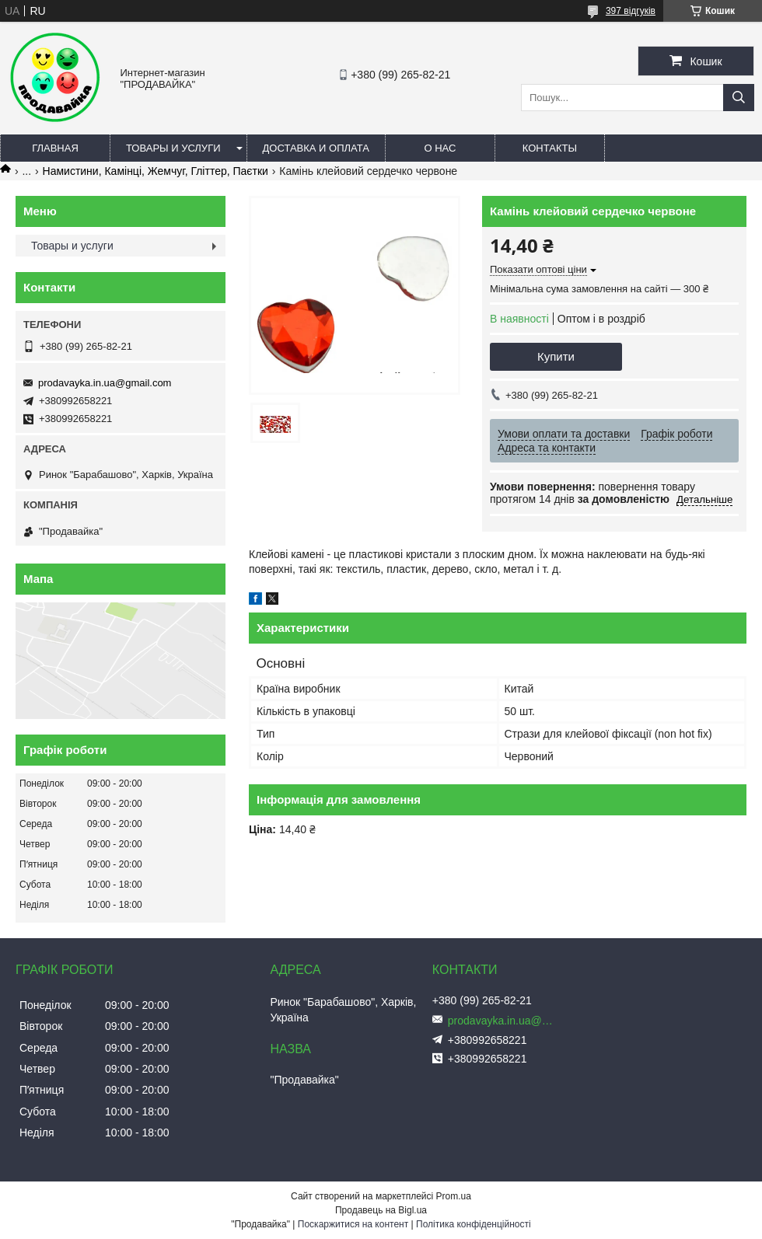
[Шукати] (738, 97)
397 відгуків (630, 10)
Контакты (550, 148)
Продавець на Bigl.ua (381, 1210)
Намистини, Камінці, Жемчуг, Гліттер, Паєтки (155, 171)
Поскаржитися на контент (353, 1224)
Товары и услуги (173, 148)
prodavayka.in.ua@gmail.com (104, 383)
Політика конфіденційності (473, 1224)
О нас (440, 148)
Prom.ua (453, 1196)
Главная (55, 148)
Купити (556, 356)
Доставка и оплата (316, 148)
